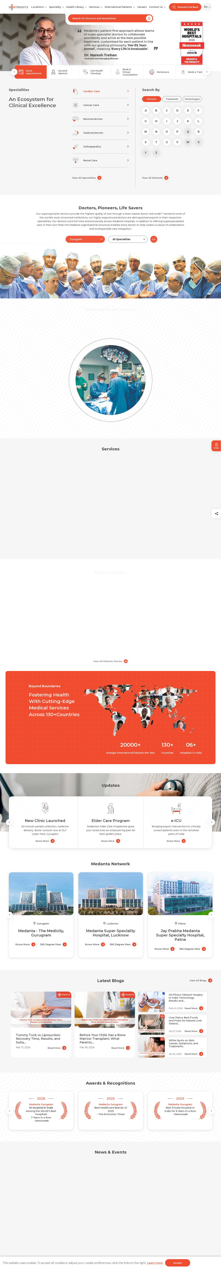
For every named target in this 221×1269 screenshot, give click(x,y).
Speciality (55, 6)
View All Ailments (155, 178)
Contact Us (156, 6)
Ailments (151, 99)
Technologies (192, 99)
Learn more (155, 1263)
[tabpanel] (110, 42)
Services (94, 6)
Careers (142, 6)
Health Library (75, 6)
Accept (177, 1263)
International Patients (118, 6)
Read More (57, 1048)
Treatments (172, 99)
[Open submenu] (63, 7)
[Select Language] (208, 7)
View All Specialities (86, 178)
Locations (37, 6)
